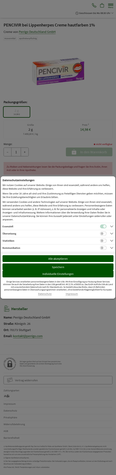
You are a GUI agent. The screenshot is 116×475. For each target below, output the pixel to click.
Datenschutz (45, 293)
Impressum (72, 293)
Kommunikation (11, 247)
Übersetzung (9, 233)
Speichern (58, 267)
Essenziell (8, 226)
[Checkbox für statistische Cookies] (103, 241)
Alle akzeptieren (58, 258)
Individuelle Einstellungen (58, 274)
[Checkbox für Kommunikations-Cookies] (103, 248)
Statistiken (8, 240)
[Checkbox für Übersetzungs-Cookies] (103, 234)
